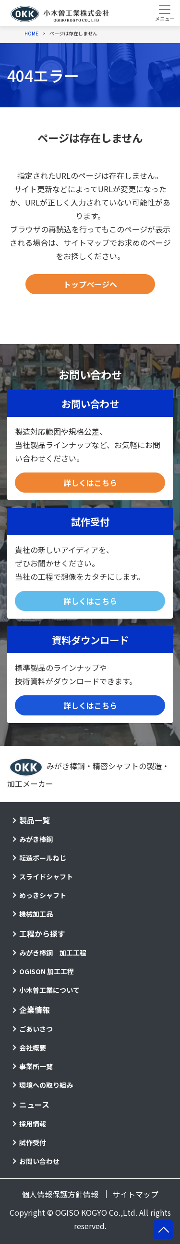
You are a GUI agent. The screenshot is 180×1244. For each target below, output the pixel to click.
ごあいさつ (36, 1029)
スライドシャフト (46, 876)
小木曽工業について (49, 990)
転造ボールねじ (42, 858)
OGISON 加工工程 (46, 971)
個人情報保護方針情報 (60, 1194)
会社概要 (32, 1047)
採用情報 (32, 1124)
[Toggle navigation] (164, 12)
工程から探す (42, 933)
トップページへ (90, 284)
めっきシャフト (42, 895)
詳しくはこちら (90, 482)
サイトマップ (135, 1194)
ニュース (34, 1104)
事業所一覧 (36, 1066)
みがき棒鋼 (36, 839)
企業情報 (34, 1009)
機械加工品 (36, 914)
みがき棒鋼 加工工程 (52, 952)
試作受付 (32, 1142)
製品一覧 (34, 820)
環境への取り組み (46, 1085)
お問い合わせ (39, 1161)
